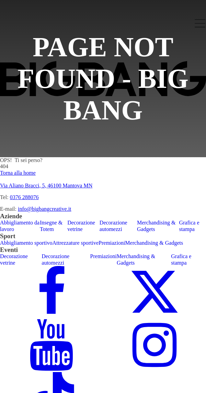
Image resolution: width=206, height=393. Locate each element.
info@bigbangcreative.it (44, 209)
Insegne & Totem (51, 226)
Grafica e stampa (189, 226)
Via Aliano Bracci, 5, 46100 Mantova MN (46, 185)
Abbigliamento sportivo (26, 243)
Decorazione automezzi (113, 226)
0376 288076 (24, 197)
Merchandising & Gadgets (156, 226)
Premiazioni (112, 243)
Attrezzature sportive (75, 243)
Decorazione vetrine (81, 226)
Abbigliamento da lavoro (19, 226)
